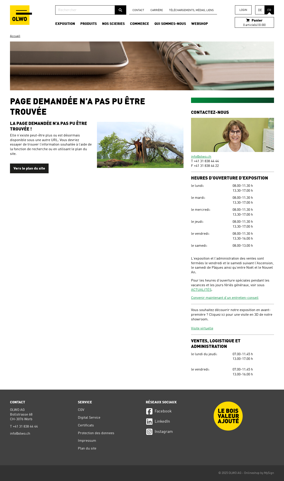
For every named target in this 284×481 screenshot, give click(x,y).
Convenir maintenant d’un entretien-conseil (224, 298)
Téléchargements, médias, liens (191, 10)
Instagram (159, 431)
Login (243, 10)
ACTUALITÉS (201, 290)
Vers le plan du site (29, 168)
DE (260, 10)
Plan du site (87, 448)
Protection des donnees (96, 433)
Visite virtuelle (202, 328)
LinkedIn (158, 421)
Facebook (159, 411)
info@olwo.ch (201, 157)
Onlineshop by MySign (259, 473)
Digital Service (89, 418)
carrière (156, 10)
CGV (81, 410)
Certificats (86, 425)
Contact (138, 10)
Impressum (87, 441)
